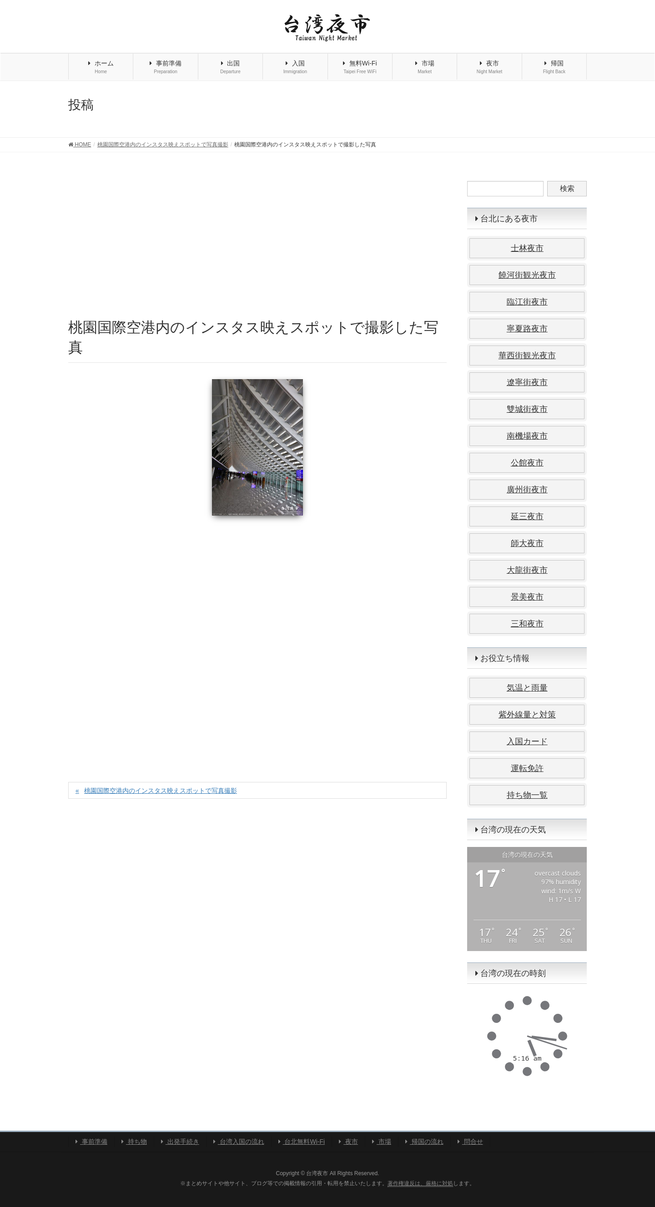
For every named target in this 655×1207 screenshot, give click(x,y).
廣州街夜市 (527, 489)
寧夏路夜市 (527, 328)
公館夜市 (527, 462)
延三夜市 (527, 516)
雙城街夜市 (527, 409)
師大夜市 (527, 543)
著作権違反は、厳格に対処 (420, 1183)
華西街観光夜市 (527, 355)
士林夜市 (527, 248)
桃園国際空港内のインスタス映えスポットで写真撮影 (160, 790)
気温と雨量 (527, 687)
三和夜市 (527, 623)
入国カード (527, 741)
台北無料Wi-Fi (301, 1141)
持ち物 (134, 1141)
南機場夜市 (527, 436)
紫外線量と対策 (527, 714)
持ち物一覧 (527, 795)
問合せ (470, 1141)
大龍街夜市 (527, 570)
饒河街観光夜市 (527, 275)
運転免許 (527, 768)
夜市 (348, 1141)
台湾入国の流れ (238, 1141)
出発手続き (180, 1141)
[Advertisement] (257, 249)
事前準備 (91, 1141)
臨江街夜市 (527, 301)
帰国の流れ (424, 1141)
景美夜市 (527, 596)
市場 (381, 1141)
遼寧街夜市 (527, 382)
